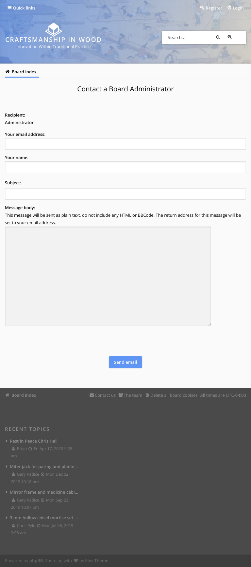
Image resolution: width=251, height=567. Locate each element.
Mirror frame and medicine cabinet (44, 492)
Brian (19, 448)
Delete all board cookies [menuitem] (174, 395)
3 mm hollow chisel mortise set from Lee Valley (44, 518)
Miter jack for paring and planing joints (44, 466)
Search (228, 37)
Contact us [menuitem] (105, 395)
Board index (23, 395)
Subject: (13, 183)
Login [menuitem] (238, 8)
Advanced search (239, 37)
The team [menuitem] (133, 395)
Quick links (24, 8)
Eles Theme (97, 560)
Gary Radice (25, 474)
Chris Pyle (23, 525)
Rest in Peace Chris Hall (34, 441)
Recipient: (15, 115)
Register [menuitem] (214, 8)
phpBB (36, 560)
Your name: (16, 157)
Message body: (20, 207)
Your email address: (25, 134)
